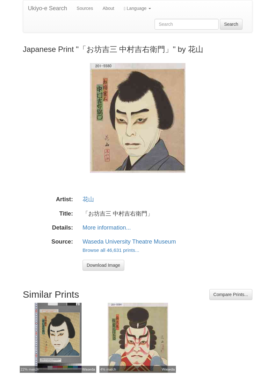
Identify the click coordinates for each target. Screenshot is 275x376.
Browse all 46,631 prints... (111, 250)
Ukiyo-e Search (47, 8)
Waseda (88, 369)
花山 (88, 199)
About (108, 8)
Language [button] (137, 8)
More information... (107, 227)
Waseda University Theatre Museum (129, 241)
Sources (85, 8)
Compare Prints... (230, 294)
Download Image (103, 265)
